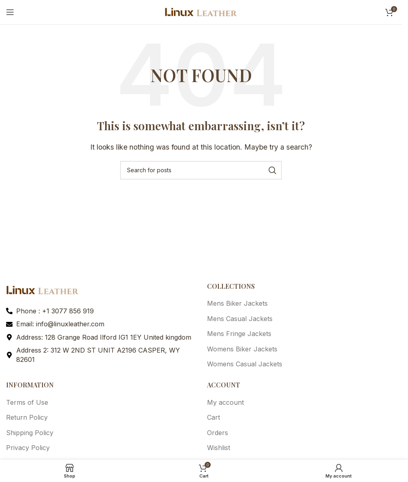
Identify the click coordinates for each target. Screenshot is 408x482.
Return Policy (27, 417)
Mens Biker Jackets (237, 303)
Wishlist (218, 448)
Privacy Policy (28, 448)
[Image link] (42, 289)
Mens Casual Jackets (240, 319)
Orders (217, 433)
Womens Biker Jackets (242, 349)
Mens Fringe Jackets (239, 334)
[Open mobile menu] (10, 12)
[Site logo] (201, 11)
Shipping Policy (29, 433)
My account (225, 402)
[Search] (201, 170)
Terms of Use (27, 402)
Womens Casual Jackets (244, 364)
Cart (213, 417)
